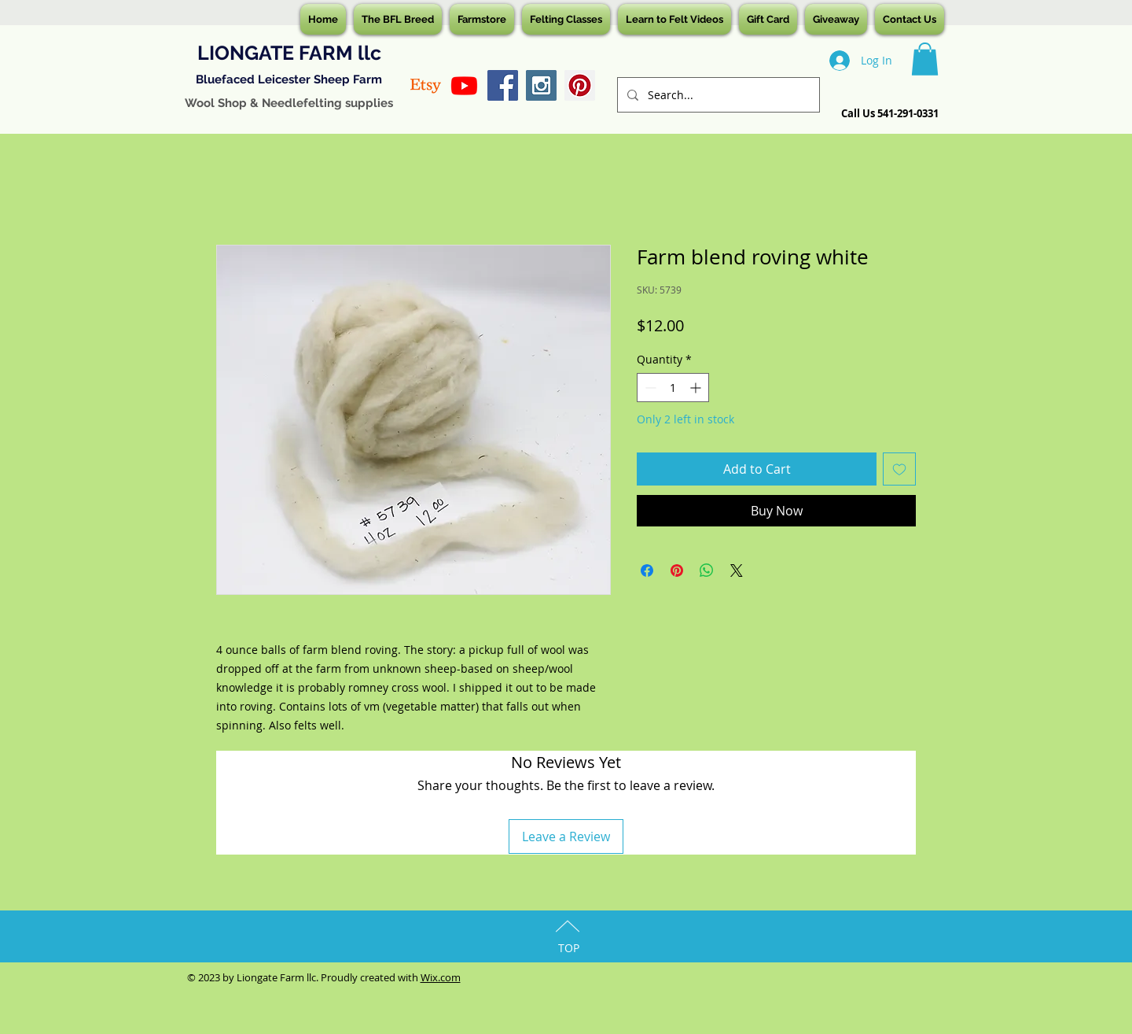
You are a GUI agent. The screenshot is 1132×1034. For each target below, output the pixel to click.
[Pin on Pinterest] (676, 570)
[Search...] (717, 95)
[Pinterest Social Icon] (579, 85)
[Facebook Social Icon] (502, 85)
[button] (925, 59)
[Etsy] (425, 85)
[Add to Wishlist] (899, 469)
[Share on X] (736, 570)
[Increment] (697, 387)
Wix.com (441, 977)
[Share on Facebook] (647, 570)
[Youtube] (464, 85)
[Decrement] (649, 387)
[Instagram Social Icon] (541, 85)
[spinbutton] (673, 387)
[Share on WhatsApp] (706, 570)
